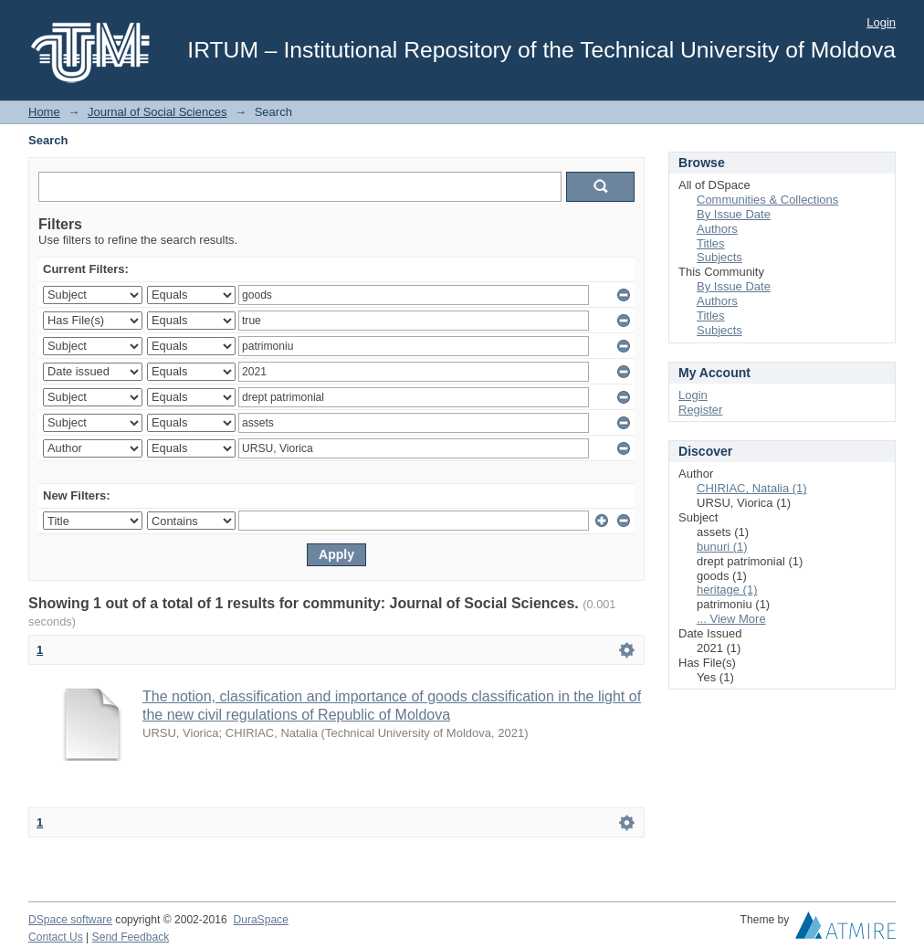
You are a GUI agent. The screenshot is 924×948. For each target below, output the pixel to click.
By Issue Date (734, 214)
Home (44, 112)
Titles (711, 243)
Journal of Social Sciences (157, 112)
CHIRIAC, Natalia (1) (752, 488)
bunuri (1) (722, 546)
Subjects (719, 257)
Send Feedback (131, 937)
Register (700, 409)
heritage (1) (727, 589)
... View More (731, 619)
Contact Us (55, 937)
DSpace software (70, 919)
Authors (717, 229)
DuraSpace (260, 919)
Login (881, 22)
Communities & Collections (767, 199)
